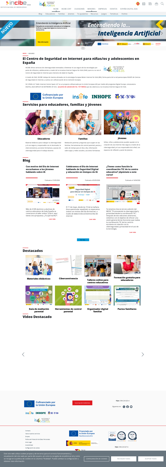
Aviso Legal (28, 442)
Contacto (27, 431)
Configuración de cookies (32, 448)
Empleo (27, 436)
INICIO (24, 53)
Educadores (50, 14)
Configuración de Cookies (96, 459)
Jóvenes (71, 14)
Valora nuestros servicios (32, 433)
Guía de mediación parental (39, 299)
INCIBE (56, 9)
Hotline (124, 14)
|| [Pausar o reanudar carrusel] (83, 48)
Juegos (104, 14)
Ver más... (83, 240)
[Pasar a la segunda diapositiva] (82, 43)
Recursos (94, 14)
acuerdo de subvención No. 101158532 (72, 87)
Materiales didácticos (39, 267)
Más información (43, 42)
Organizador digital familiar (97, 299)
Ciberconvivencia (68, 267)
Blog (40, 14)
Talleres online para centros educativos (97, 269)
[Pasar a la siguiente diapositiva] (162, 33)
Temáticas (114, 14)
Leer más (52, 219)
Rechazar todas (123, 459)
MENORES (91, 9)
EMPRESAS (102, 9)
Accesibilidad (29, 445)
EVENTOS (113, 9)
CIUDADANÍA (79, 9)
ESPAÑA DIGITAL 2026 (129, 9)
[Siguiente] (142, 354)
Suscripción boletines (82, 403)
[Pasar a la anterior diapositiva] (4, 33)
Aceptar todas (151, 459)
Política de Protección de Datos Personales (37, 439)
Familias (61, 14)
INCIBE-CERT (66, 9)
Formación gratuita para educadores (127, 268)
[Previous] (24, 354)
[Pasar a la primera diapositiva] (78, 43)
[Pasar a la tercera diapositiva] (86, 43)
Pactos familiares (127, 298)
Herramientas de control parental (68, 299)
